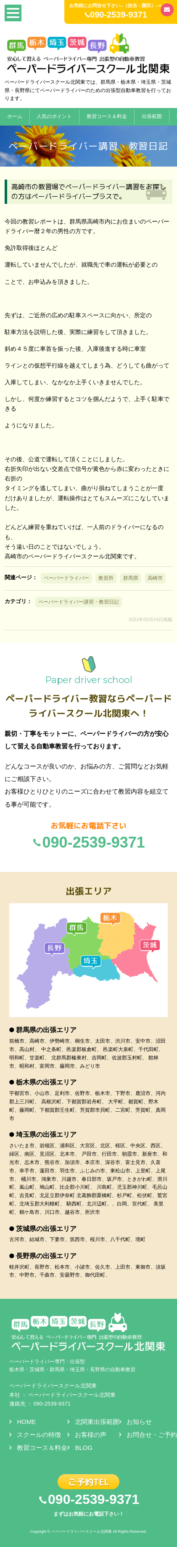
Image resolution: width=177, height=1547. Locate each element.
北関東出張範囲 (97, 1421)
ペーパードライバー (66, 578)
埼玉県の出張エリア (46, 1134)
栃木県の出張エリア (46, 1082)
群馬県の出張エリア (46, 1029)
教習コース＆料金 (107, 116)
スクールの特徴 (39, 1434)
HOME (26, 1421)
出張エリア (89, 890)
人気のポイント (54, 116)
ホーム (14, 116)
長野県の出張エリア (46, 1255)
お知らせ (139, 1421)
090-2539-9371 (52, 1404)
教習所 (106, 578)
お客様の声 (90, 1434)
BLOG (83, 1447)
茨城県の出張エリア (46, 1228)
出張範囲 (152, 116)
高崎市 (155, 578)
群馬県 (130, 578)
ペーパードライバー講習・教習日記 (78, 602)
